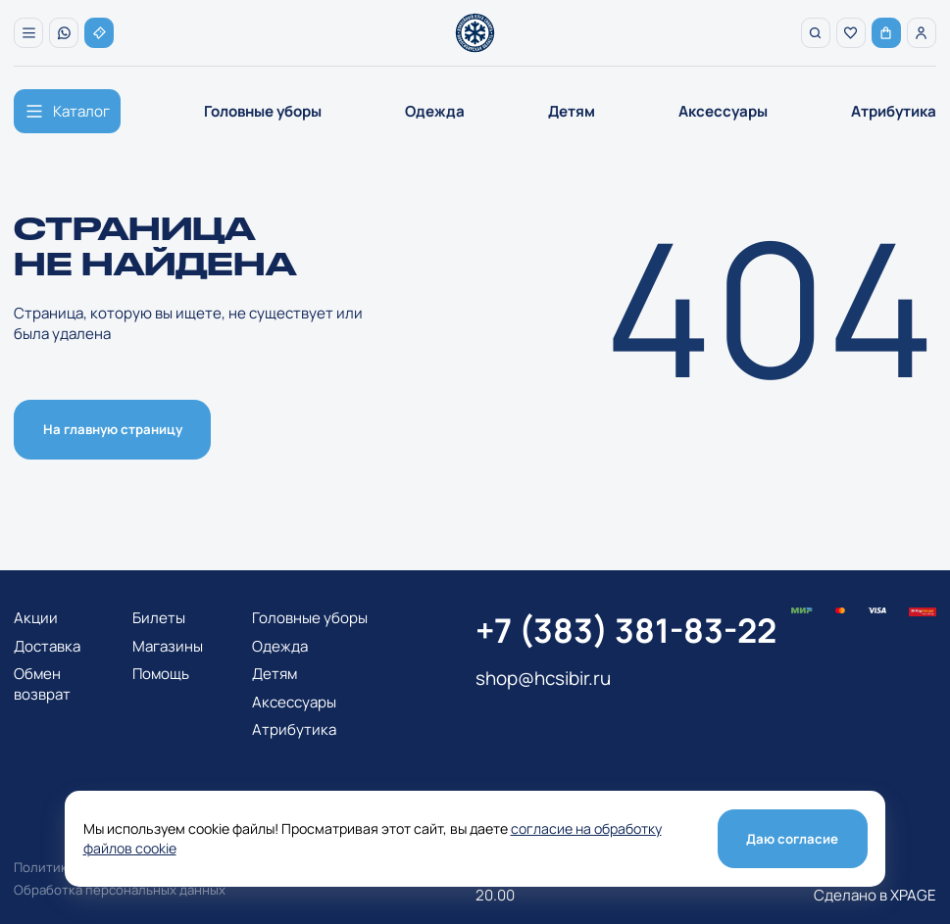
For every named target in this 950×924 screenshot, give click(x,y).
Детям (571, 111)
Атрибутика (893, 111)
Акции (36, 618)
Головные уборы (263, 111)
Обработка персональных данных (119, 890)
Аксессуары (723, 111)
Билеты (158, 618)
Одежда (435, 111)
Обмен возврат (42, 684)
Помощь (160, 673)
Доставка (47, 646)
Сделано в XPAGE (875, 895)
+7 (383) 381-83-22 (625, 630)
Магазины (167, 646)
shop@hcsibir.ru (543, 678)
